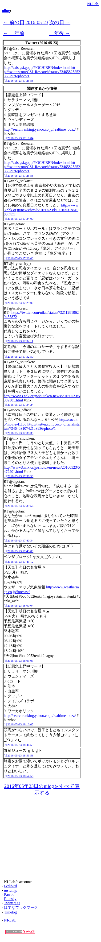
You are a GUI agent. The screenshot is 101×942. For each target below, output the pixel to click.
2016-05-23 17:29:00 (20, 303)
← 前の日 (13, 22)
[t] (5, 80)
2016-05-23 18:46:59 (20, 745)
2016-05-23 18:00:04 (20, 605)
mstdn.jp (10, 890)
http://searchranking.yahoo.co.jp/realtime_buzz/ (40, 129)
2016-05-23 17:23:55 (20, 80)
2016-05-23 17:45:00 (20, 551)
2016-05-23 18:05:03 (20, 660)
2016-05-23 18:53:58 (20, 755)
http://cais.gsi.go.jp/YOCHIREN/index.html (37, 68)
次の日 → (59, 22)
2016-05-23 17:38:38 (20, 433)
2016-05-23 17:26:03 (20, 258)
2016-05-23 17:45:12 (20, 561)
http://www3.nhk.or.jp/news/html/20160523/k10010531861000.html (41, 209)
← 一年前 (13, 33)
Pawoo (9, 894)
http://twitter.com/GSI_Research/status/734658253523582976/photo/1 (42, 72)
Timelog (10, 912)
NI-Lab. (93, 4)
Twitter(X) (12, 903)
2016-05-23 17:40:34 (20, 540)
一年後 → (59, 33)
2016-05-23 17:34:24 (20, 404)
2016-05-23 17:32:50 (20, 356)
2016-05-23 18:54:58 (20, 776)
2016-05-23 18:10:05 (20, 724)
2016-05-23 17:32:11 (20, 341)
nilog (6, 11)
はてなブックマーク (21, 907)
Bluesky (10, 899)
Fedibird (10, 886)
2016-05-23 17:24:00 (20, 218)
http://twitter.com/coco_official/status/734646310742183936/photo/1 (42, 426)
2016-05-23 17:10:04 (20, 138)
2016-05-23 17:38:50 (20, 476)
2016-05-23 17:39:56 (20, 506)
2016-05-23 (36, 22)
